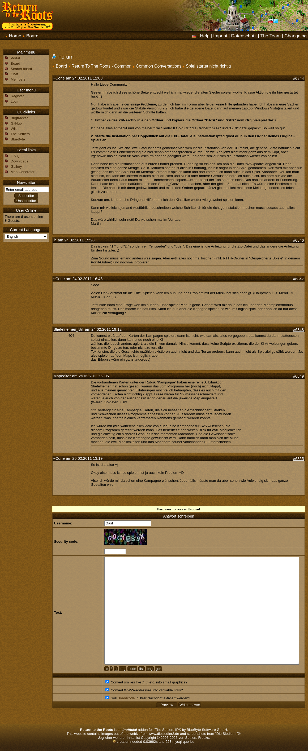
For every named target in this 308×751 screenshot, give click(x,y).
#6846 (298, 240)
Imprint (220, 35)
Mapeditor (62, 376)
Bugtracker (19, 118)
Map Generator (23, 172)
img (122, 669)
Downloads (19, 161)
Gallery (16, 167)
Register (17, 96)
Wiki (14, 129)
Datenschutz (243, 35)
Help (204, 35)
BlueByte (18, 139)
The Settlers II (22, 134)
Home (15, 35)
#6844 (298, 78)
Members (18, 79)
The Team (270, 35)
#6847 (298, 279)
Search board (21, 69)
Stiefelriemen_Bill (68, 329)
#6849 (298, 376)
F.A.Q (15, 156)
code (132, 669)
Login (15, 101)
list (141, 669)
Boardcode (126, 698)
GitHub (16, 123)
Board (32, 35)
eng (150, 669)
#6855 (298, 459)
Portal (15, 58)
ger (158, 669)
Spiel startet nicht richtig (208, 66)
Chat (14, 74)
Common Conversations (159, 66)
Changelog (295, 35)
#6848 (298, 330)
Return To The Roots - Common (101, 66)
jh (54, 240)
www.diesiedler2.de (164, 734)
